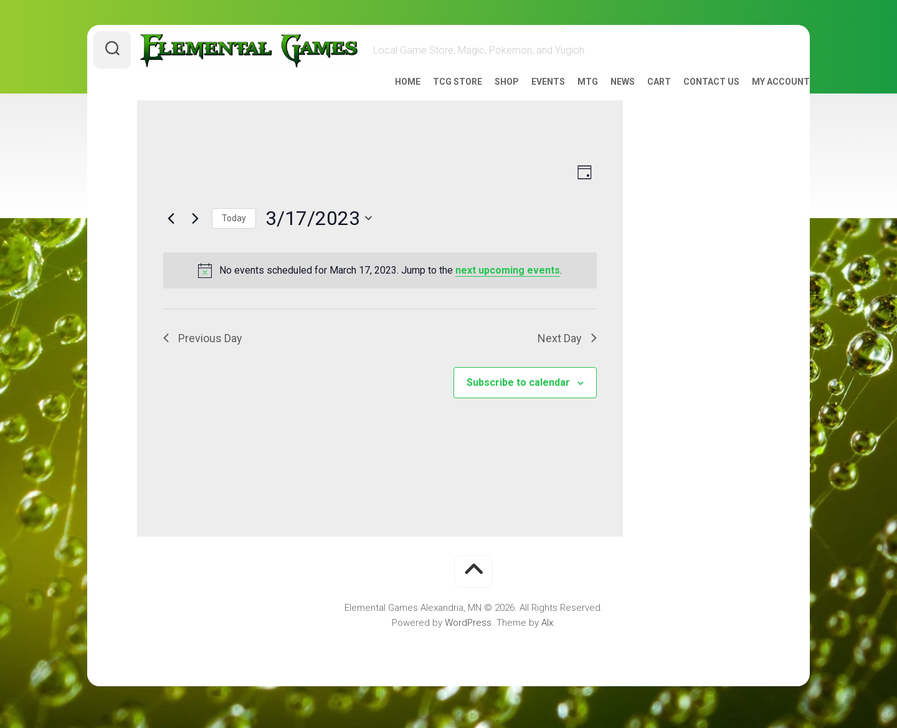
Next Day (567, 355)
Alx (547, 639)
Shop (482, 98)
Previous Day (202, 355)
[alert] (380, 287)
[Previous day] (170, 235)
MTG (563, 98)
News (598, 98)
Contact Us (686, 98)
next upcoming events (507, 287)
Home (383, 98)
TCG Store (432, 98)
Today (234, 235)
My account (756, 98)
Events (523, 98)
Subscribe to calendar (518, 399)
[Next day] (194, 235)
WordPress (468, 639)
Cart (634, 98)
